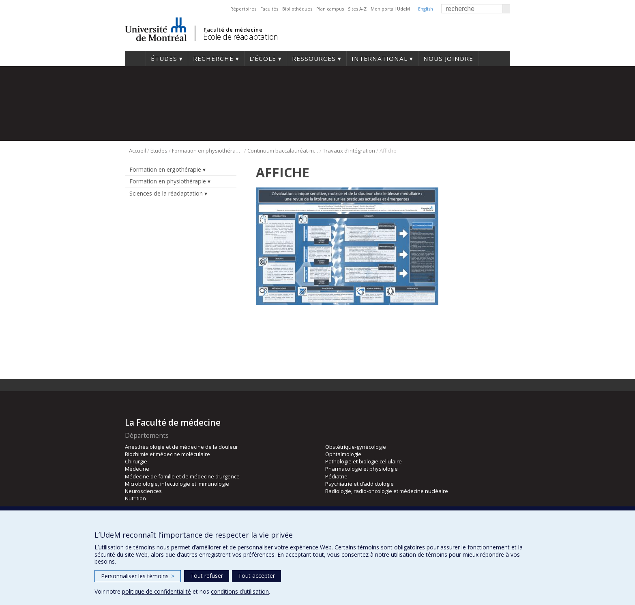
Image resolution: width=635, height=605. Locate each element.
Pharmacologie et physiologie (361, 468)
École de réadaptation (240, 36)
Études (164, 58)
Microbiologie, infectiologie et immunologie (177, 483)
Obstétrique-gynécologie (355, 446)
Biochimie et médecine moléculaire (167, 454)
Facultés (269, 9)
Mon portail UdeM (390, 9)
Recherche (213, 58)
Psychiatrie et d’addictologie (359, 483)
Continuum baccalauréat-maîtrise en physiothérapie (282, 150)
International (380, 58)
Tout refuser (206, 575)
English (425, 9)
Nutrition (135, 498)
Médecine (137, 468)
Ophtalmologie (343, 454)
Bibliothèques (297, 9)
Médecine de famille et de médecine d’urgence (182, 476)
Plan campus (330, 9)
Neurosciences (143, 491)
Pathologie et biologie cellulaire (363, 461)
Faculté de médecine (233, 29)
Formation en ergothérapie (165, 169)
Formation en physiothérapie (207, 150)
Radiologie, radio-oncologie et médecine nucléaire (386, 491)
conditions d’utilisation (240, 591)
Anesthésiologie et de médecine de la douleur (181, 446)
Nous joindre (448, 58)
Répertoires (243, 9)
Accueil (135, 58)
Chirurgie (136, 461)
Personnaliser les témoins (137, 576)
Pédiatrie (336, 476)
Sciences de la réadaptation (166, 193)
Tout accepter (256, 575)
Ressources (314, 58)
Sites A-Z (357, 9)
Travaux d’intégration (349, 150)
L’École (262, 58)
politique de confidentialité (156, 591)
